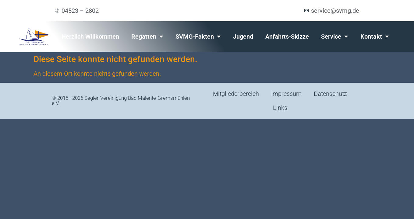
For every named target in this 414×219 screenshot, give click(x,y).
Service (334, 36)
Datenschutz (330, 93)
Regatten (147, 36)
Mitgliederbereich (236, 93)
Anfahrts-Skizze (287, 36)
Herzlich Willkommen (90, 36)
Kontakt (374, 36)
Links (280, 107)
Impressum (286, 93)
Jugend (243, 36)
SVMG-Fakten (198, 36)
